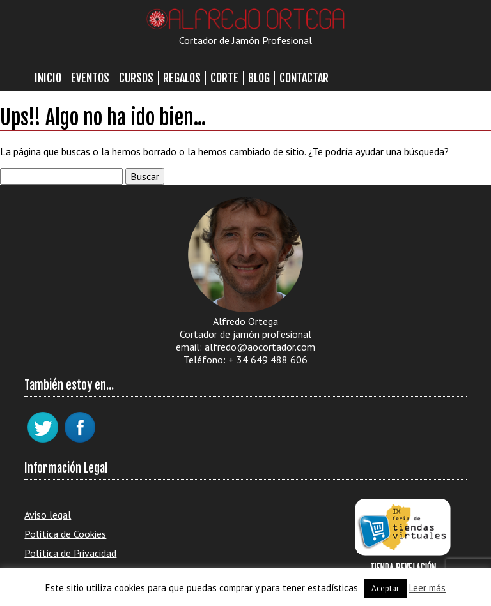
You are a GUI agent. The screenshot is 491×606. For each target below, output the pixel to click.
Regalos (182, 78)
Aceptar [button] (385, 588)
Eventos (90, 78)
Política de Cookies (65, 533)
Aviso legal (47, 514)
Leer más (427, 588)
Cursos (136, 78)
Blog (259, 78)
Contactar (304, 78)
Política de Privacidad (70, 553)
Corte (224, 78)
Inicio (48, 78)
